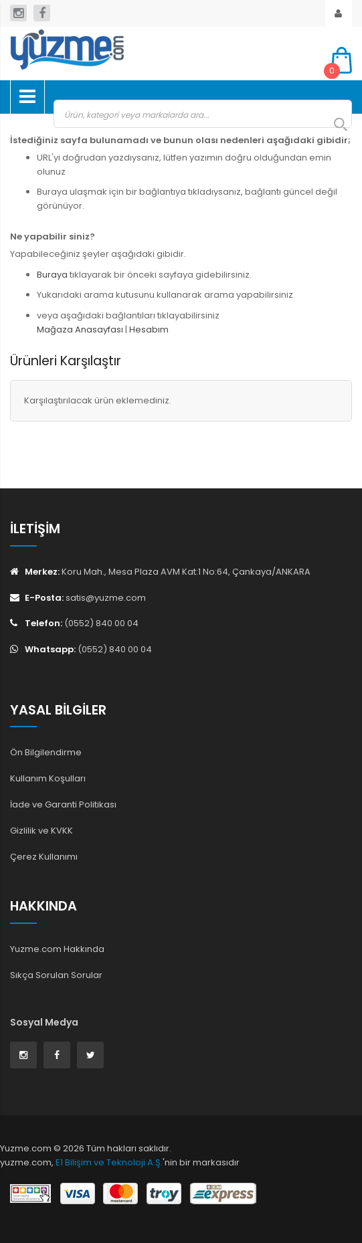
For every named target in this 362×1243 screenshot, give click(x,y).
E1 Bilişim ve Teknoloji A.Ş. (109, 1162)
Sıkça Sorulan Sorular (56, 975)
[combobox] (203, 114)
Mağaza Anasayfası (80, 329)
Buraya (52, 274)
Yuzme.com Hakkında (57, 949)
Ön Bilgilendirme (46, 752)
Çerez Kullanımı (44, 856)
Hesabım (149, 329)
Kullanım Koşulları (48, 778)
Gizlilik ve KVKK (41, 830)
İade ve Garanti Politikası (63, 804)
